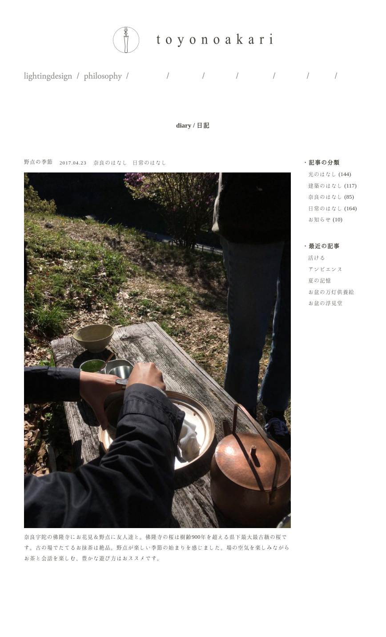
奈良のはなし (110, 162)
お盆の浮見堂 (325, 303)
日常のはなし (150, 162)
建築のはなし (325, 185)
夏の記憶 (319, 280)
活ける (317, 257)
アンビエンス (325, 269)
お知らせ (319, 219)
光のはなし (322, 174)
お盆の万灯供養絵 (331, 291)
